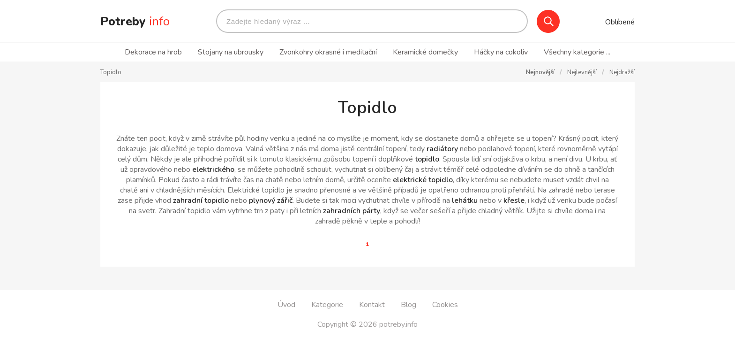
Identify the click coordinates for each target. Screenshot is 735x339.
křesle (514, 200)
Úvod (286, 305)
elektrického (213, 169)
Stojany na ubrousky (230, 52)
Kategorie (327, 305)
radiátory (442, 149)
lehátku (465, 200)
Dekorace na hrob (153, 52)
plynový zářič (270, 200)
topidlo (427, 159)
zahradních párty (351, 211)
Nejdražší (622, 72)
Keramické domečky (426, 52)
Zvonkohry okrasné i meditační (328, 52)
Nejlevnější (582, 72)
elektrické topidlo (423, 180)
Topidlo (110, 72)
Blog (408, 305)
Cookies (445, 305)
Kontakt (372, 305)
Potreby (135, 21)
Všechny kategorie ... (577, 52)
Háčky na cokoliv (501, 52)
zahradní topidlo (201, 200)
